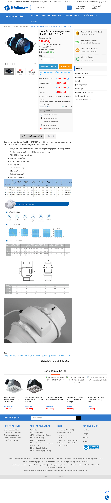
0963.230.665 (63, 445)
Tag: (5, 353)
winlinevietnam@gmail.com (68, 440)
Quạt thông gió (80, 77)
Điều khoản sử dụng (37, 438)
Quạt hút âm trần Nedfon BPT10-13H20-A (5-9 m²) (54, 398)
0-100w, (67, 356)
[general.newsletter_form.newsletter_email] (53, 418)
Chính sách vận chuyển (50, 122)
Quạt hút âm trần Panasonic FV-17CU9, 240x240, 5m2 (11, 400)
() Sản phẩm (97, 7)
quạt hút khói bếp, (37, 356)
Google (85, 434)
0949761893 (61, 78)
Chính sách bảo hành (50, 118)
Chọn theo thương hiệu (51, 15)
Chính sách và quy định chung (40, 451)
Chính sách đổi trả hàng (50, 115)
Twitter (85, 437)
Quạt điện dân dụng (81, 73)
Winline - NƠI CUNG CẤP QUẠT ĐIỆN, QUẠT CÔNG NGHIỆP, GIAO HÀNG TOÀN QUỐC (34, 2)
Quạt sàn (78, 81)
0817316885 (61, 83)
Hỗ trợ (34, 21)
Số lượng (42, 56)
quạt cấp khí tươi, (50, 356)
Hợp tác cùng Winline (37, 440)
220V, (6, 356)
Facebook (86, 430)
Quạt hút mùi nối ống (21, 26)
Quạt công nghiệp (81, 85)
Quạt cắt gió (79, 88)
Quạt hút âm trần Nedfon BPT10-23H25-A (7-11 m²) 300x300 (34, 400)
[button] (5, 64)
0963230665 (61, 92)
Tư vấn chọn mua (90, 15)
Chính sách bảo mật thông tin (40, 435)
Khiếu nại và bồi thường (38, 448)
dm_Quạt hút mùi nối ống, (22, 356)
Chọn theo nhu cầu (72, 15)
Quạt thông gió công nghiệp (84, 92)
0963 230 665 (63, 435)
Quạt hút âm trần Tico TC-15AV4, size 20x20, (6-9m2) (96, 400)
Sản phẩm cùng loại (55, 371)
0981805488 (80, 6)
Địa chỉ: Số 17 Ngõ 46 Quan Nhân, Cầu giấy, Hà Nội (90, 2)
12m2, (10, 356)
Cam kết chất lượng (37, 432)
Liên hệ (67, 2)
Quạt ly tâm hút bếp (81, 96)
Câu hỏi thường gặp (49, 125)
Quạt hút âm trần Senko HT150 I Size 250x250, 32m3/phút (75, 400)
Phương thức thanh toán (51, 128)
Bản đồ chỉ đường (45, 107)
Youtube (86, 441)
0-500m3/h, (61, 356)
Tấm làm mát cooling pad (83, 100)
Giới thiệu (35, 15)
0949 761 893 (63, 438)
